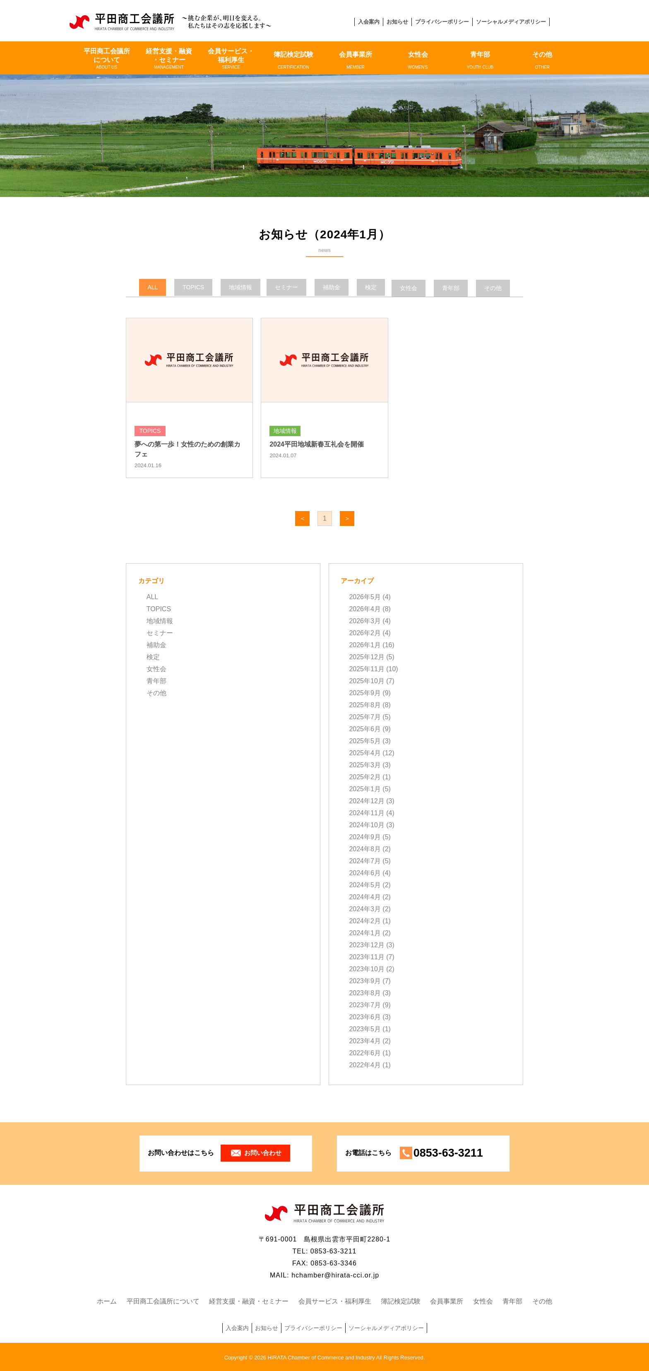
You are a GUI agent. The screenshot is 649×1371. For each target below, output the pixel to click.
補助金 (156, 644)
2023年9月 (365, 980)
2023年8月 (365, 992)
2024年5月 (365, 884)
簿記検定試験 (293, 60)
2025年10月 (366, 680)
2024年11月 (366, 812)
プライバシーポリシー (442, 22)
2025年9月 (365, 692)
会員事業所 (355, 60)
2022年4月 (365, 1064)
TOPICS (159, 608)
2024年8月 (365, 848)
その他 (542, 60)
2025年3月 (365, 764)
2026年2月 (365, 632)
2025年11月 (366, 668)
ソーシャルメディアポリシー (511, 22)
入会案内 (369, 22)
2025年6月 (365, 728)
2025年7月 (365, 716)
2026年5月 (365, 596)
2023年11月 (366, 956)
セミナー (160, 632)
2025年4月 (365, 752)
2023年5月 (365, 1028)
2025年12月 (366, 656)
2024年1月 (365, 932)
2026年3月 (365, 620)
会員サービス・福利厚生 (231, 59)
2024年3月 (365, 908)
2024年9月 (365, 836)
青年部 (480, 60)
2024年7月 (365, 860)
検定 (153, 656)
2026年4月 (365, 608)
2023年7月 (365, 1004)
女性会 (418, 60)
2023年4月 (365, 1040)
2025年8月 (365, 704)
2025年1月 (365, 788)
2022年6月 (365, 1052)
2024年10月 (366, 824)
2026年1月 (365, 644)
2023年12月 (366, 944)
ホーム (107, 1300)
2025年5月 (365, 740)
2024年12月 (366, 800)
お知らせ (397, 22)
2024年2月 (365, 920)
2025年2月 (365, 776)
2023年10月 (366, 968)
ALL (152, 596)
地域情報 (160, 620)
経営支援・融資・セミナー (169, 59)
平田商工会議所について (106, 59)
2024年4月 (365, 896)
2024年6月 (365, 872)
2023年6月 (365, 1016)
